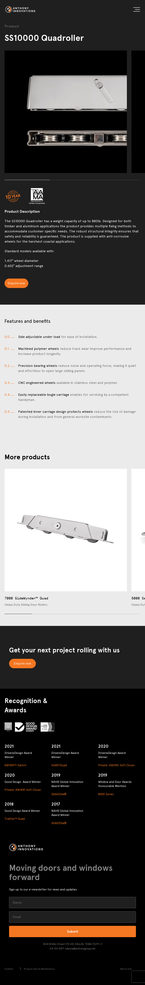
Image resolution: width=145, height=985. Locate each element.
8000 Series (106, 794)
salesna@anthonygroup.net (80, 948)
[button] (136, 10)
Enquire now (16, 283)
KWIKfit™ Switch (15, 765)
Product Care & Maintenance (39, 969)
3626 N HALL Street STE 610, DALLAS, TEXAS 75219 (71, 944)
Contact (9, 969)
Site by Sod (125, 969)
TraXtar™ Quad (15, 818)
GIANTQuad (59, 765)
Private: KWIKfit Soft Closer (116, 765)
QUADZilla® (58, 794)
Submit (72, 931)
